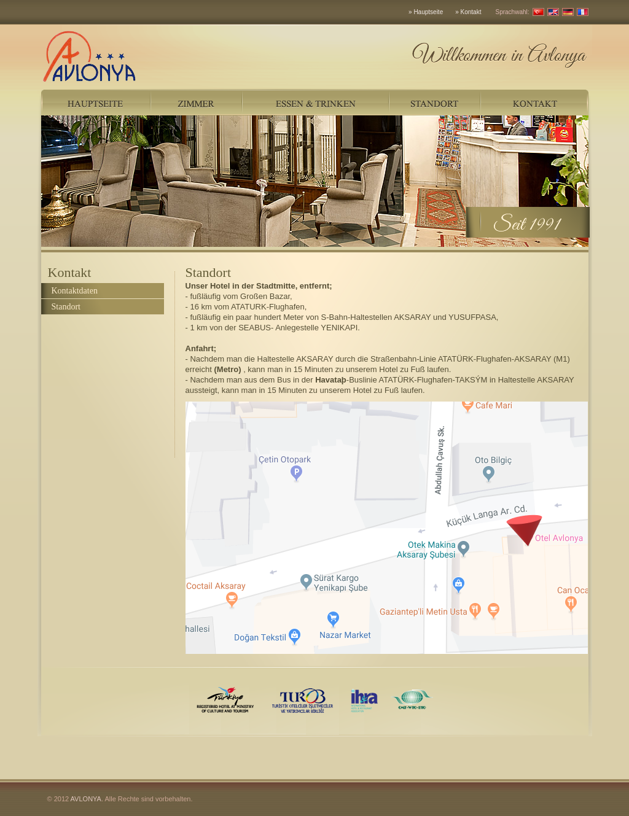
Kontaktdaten (75, 290)
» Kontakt (468, 12)
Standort (66, 306)
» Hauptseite (425, 12)
